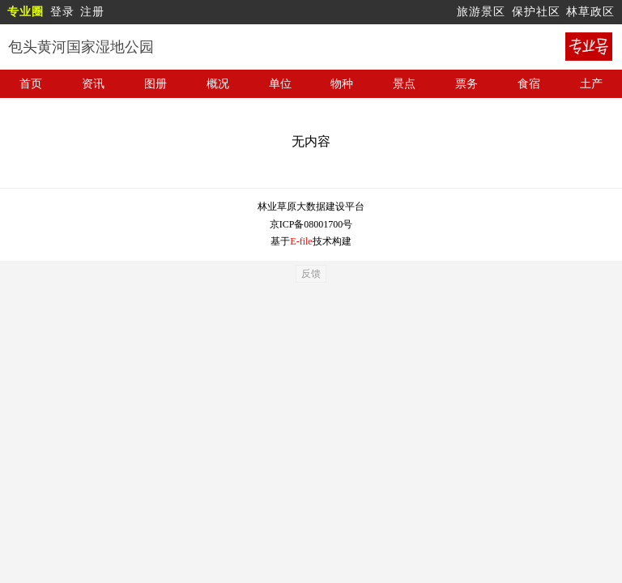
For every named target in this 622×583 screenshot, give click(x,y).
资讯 (93, 84)
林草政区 (590, 12)
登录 (62, 12)
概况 (218, 84)
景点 (404, 84)
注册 (92, 12)
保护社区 (536, 12)
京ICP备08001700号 (311, 224)
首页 (30, 84)
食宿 (529, 84)
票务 (466, 84)
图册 (155, 84)
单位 (280, 84)
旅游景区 (481, 12)
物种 (341, 84)
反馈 (311, 273)
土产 (591, 84)
